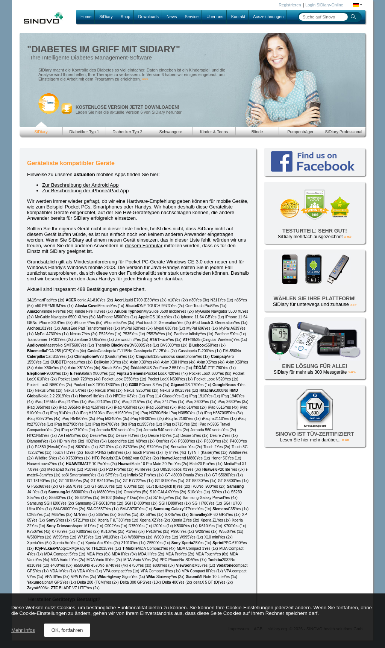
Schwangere (170, 131)
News (172, 16)
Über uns (214, 16)
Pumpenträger (300, 131)
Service (192, 16)
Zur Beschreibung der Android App (80, 185)
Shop (125, 16)
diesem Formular (143, 245)
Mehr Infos (23, 630)
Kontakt (238, 16)
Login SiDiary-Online (324, 5)
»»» (145, 79)
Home (85, 16)
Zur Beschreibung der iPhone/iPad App (85, 190)
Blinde (257, 131)
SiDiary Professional (343, 131)
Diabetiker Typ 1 (84, 131)
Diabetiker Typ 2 (127, 131)
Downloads (148, 16)
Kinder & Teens (214, 131)
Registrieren (290, 5)
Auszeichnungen (268, 16)
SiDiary (105, 16)
